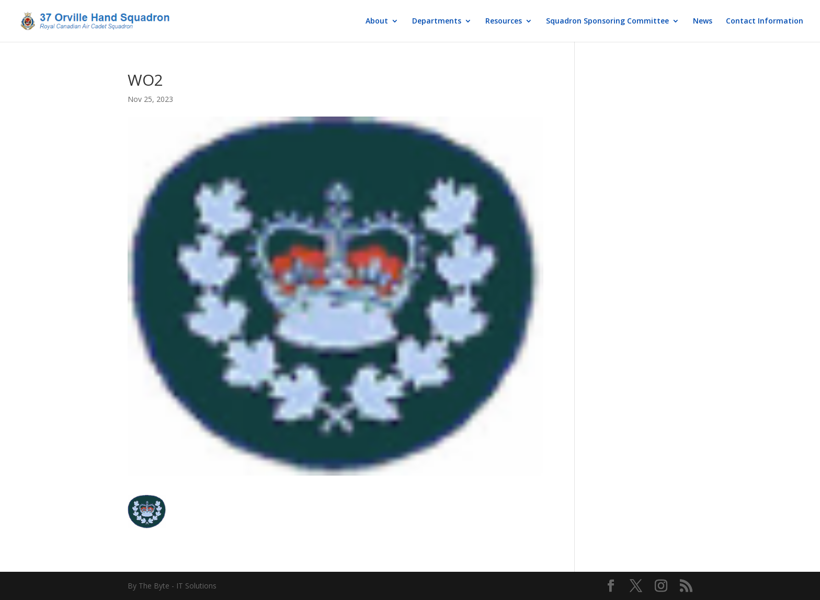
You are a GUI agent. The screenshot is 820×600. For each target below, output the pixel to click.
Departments (436, 21)
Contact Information (764, 21)
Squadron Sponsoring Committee (607, 21)
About (377, 21)
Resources (503, 21)
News (702, 21)
